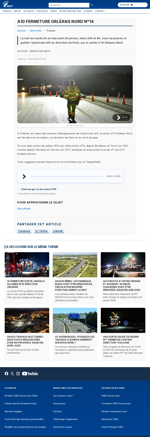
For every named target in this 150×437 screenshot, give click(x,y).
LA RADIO (88, 11)
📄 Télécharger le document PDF (37, 189)
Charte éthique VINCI (112, 427)
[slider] (67, 176)
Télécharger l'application (65, 419)
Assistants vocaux (62, 427)
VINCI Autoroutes (111, 395)
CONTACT (100, 11)
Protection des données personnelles (24, 419)
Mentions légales (13, 411)
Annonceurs (59, 403)
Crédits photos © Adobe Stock (20, 403)
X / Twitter (41, 231)
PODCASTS (42, 11)
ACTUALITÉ (28, 11)
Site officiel (23, 208)
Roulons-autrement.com (114, 411)
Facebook (24, 231)
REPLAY (17, 11)
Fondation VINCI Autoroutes (116, 403)
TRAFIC (53, 11)
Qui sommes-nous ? (63, 395)
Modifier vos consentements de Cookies (25, 427)
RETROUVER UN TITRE (70, 11)
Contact (57, 411)
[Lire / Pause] (116, 117)
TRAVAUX (6, 11)
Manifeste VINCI (110, 419)
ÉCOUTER (127, 4)
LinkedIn (58, 231)
